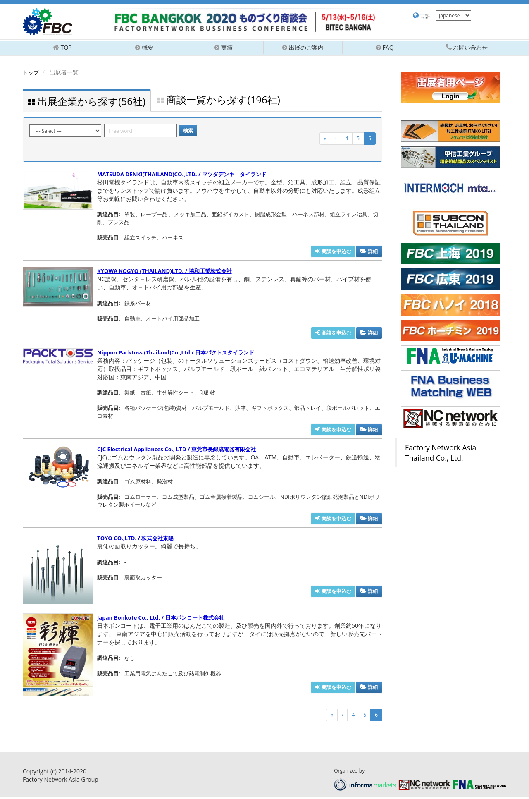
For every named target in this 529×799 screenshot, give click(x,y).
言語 (421, 15)
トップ (31, 72)
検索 (188, 132)
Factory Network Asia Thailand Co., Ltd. (440, 453)
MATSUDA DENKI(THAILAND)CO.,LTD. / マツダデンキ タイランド (187, 175)
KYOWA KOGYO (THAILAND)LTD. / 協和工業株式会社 (169, 273)
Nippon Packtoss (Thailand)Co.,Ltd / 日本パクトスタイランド (181, 354)
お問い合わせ (467, 47)
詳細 (369, 253)
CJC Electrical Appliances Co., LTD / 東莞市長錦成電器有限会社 (182, 451)
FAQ (385, 47)
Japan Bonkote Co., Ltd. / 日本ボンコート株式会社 (165, 619)
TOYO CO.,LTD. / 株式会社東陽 (138, 540)
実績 (223, 47)
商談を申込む (333, 253)
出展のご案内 (303, 47)
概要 (144, 47)
